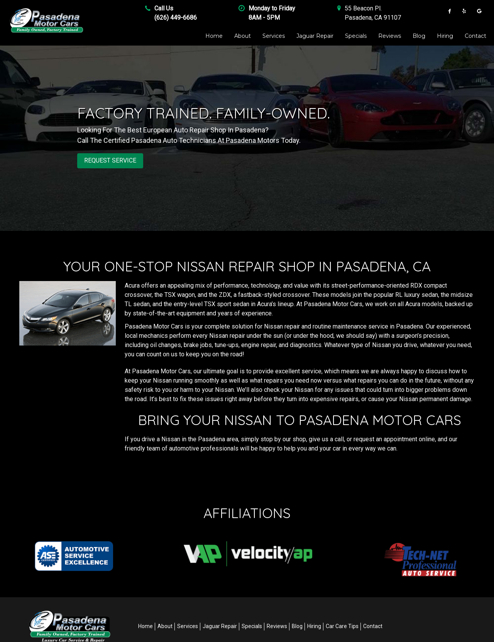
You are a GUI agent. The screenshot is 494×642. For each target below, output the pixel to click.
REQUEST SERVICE (110, 160)
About (242, 35)
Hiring (445, 35)
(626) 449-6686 (175, 17)
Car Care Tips (342, 626)
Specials (356, 35)
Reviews (389, 35)
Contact (475, 35)
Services (273, 35)
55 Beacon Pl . (363, 8)
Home (214, 35)
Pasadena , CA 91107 (373, 17)
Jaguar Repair (314, 35)
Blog (419, 35)
